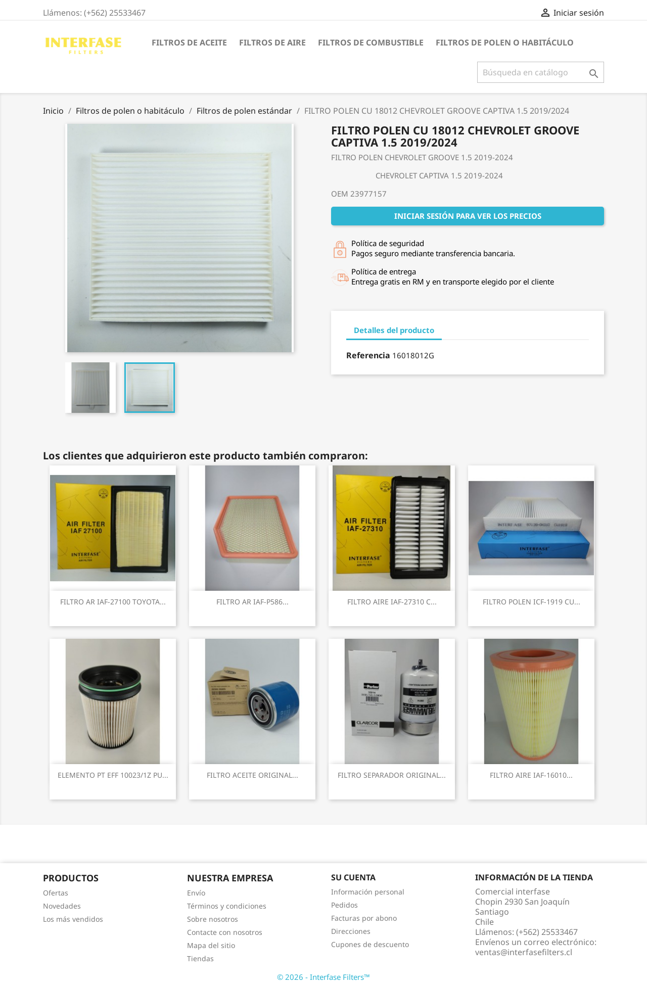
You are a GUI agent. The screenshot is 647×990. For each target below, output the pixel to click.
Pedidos (344, 905)
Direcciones (351, 931)
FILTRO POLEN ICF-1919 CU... (531, 601)
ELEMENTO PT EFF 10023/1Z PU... (113, 775)
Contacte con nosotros (224, 932)
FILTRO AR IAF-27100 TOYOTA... (113, 601)
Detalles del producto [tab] (394, 330)
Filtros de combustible (371, 42)
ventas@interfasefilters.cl (523, 952)
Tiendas (200, 958)
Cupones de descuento (370, 944)
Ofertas (55, 893)
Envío (196, 893)
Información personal (367, 892)
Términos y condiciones (226, 906)
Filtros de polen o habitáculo (505, 42)
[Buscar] (540, 72)
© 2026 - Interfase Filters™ (323, 977)
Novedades (62, 906)
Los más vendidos (73, 919)
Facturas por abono (364, 918)
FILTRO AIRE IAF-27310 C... (392, 601)
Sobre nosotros (212, 919)
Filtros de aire (272, 42)
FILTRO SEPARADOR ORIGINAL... (392, 775)
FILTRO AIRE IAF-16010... (531, 775)
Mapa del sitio (211, 945)
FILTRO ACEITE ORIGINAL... (252, 775)
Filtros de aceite (189, 42)
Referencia (368, 355)
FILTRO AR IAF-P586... (252, 601)
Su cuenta (353, 877)
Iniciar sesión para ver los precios (467, 216)
